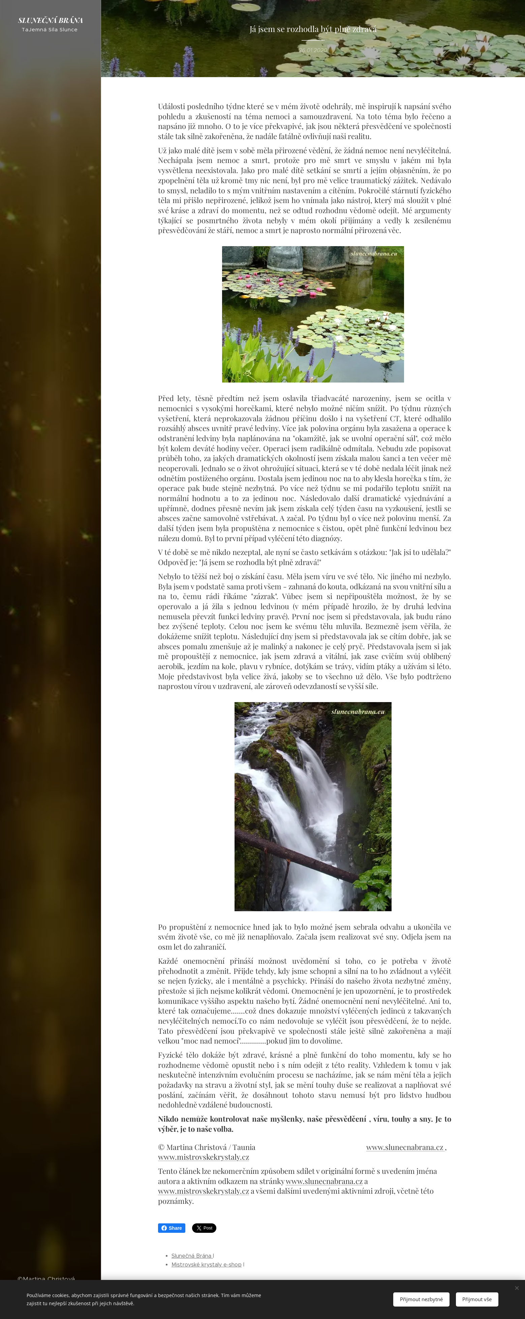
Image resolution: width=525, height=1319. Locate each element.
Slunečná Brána (192, 1256)
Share (171, 1228)
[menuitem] (50, 586)
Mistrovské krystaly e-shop (207, 1264)
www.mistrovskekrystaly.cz (203, 1157)
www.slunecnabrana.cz (405, 1147)
